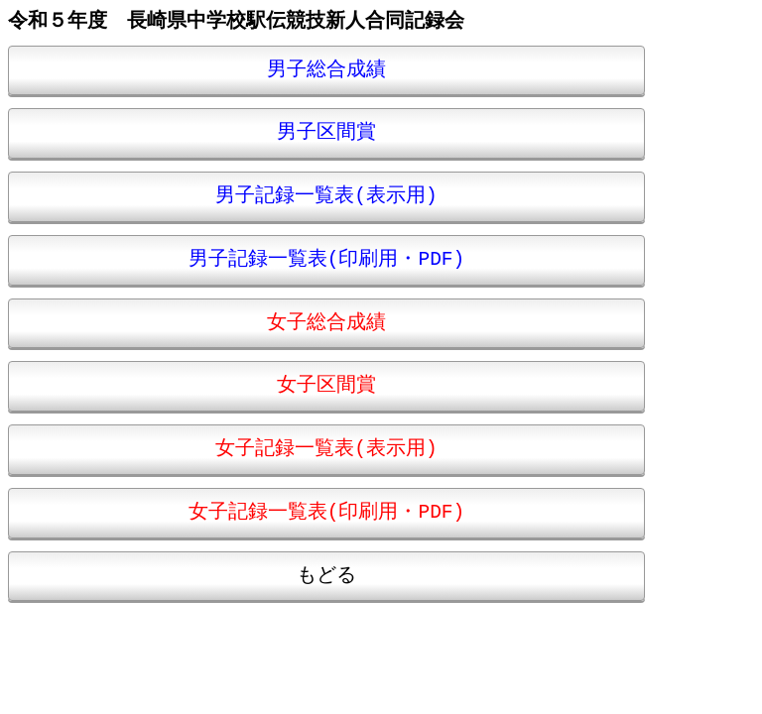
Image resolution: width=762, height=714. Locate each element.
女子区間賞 (326, 385)
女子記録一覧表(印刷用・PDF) (327, 512)
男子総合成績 (326, 70)
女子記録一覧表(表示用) (326, 448)
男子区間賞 (326, 132)
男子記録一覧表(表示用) (326, 195)
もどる (326, 575)
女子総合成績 (326, 322)
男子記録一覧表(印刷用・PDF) (327, 259)
